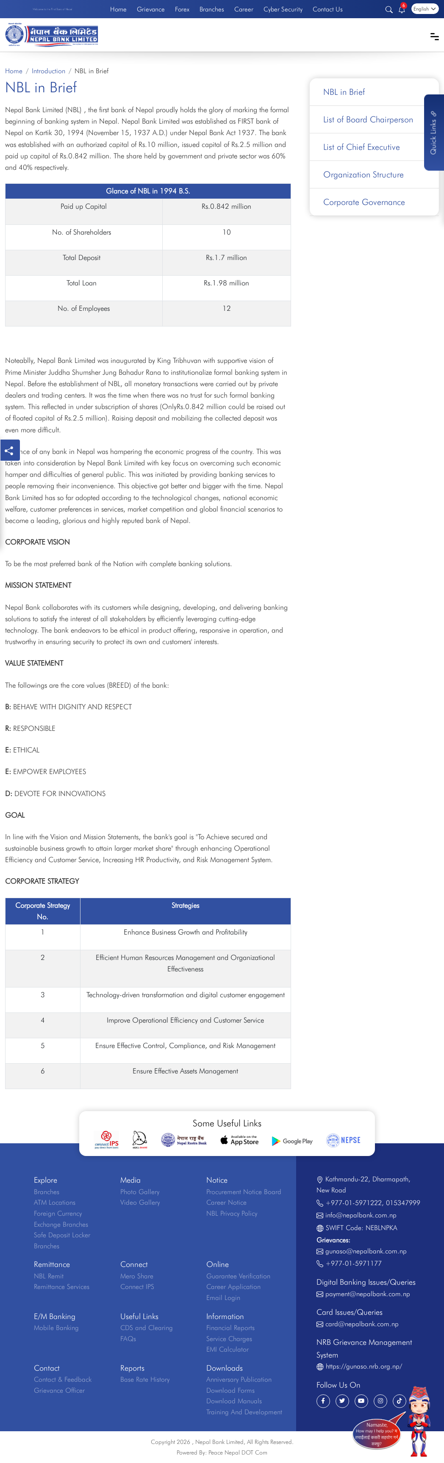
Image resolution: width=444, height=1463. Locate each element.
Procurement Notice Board (243, 1192)
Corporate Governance (364, 202)
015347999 (403, 1203)
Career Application (233, 1287)
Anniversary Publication (239, 1379)
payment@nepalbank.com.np (367, 1294)
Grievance (151, 9)
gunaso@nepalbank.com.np (366, 1251)
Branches (212, 9)
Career (243, 9)
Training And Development (244, 1412)
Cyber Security (283, 9)
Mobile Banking (56, 1328)
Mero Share (136, 1276)
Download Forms (230, 1390)
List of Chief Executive (361, 147)
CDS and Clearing (146, 1328)
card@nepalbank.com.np (362, 1324)
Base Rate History (144, 1379)
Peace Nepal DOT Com (237, 1452)
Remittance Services (61, 1287)
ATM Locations (54, 1202)
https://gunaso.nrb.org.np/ (364, 1366)
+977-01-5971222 (353, 1203)
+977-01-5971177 (353, 1263)
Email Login (223, 1298)
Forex (182, 9)
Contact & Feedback (63, 1379)
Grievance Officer (59, 1390)
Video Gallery (140, 1202)
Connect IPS (137, 1287)
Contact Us (328, 9)
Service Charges (229, 1339)
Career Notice (226, 1202)
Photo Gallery (139, 1192)
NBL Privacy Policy (231, 1213)
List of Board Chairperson (368, 119)
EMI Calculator (227, 1349)
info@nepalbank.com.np (361, 1215)
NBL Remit (49, 1276)
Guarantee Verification (238, 1276)
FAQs (128, 1339)
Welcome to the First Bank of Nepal (52, 9)
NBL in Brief (344, 92)
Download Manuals (234, 1401)
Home (118, 9)
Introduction (48, 71)
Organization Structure (363, 174)
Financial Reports (230, 1328)
